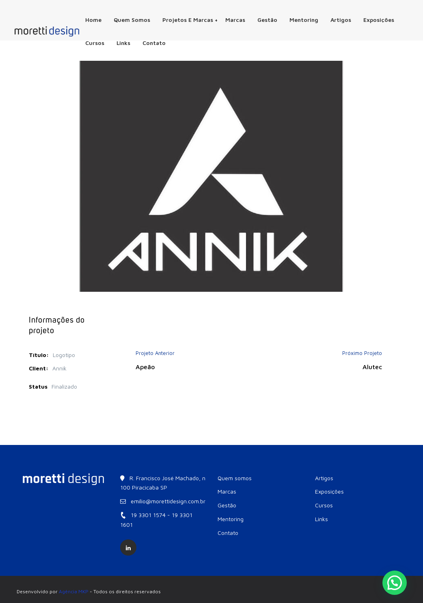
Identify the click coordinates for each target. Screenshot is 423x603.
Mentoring (303, 19)
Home (93, 19)
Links (123, 42)
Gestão (267, 19)
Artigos (340, 19)
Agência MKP (73, 591)
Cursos (94, 42)
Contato (154, 42)
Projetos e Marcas (190, 19)
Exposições (378, 19)
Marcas (235, 19)
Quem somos (132, 19)
